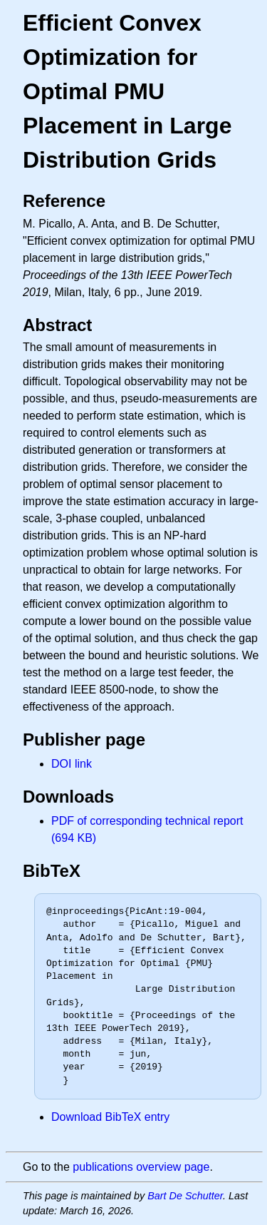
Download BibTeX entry (110, 1117)
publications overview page (141, 1167)
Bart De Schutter (185, 1195)
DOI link (71, 764)
